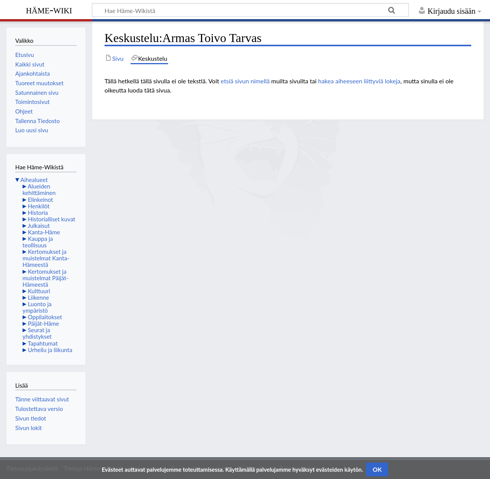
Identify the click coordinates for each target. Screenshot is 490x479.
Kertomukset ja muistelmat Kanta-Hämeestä (46, 258)
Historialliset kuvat (51, 219)
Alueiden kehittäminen (39, 189)
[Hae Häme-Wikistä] (250, 9)
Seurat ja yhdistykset (37, 333)
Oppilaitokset (45, 316)
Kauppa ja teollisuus (38, 241)
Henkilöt (39, 206)
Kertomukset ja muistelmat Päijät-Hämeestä (46, 278)
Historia (38, 212)
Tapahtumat (43, 343)
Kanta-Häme (44, 232)
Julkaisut (39, 225)
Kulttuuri (39, 290)
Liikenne (38, 297)
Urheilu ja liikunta (50, 349)
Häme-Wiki (49, 9)
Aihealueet (33, 179)
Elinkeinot (40, 199)
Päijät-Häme (43, 323)
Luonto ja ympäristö (37, 307)
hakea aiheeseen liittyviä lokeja (359, 80)
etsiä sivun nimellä (245, 80)
